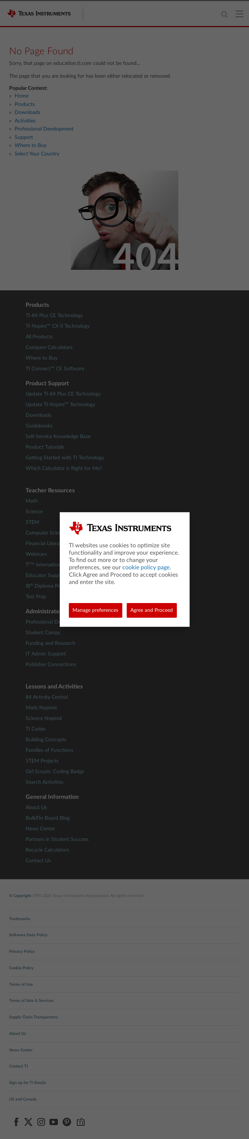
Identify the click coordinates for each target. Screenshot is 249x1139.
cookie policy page (146, 567)
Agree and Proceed (151, 610)
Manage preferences (95, 610)
